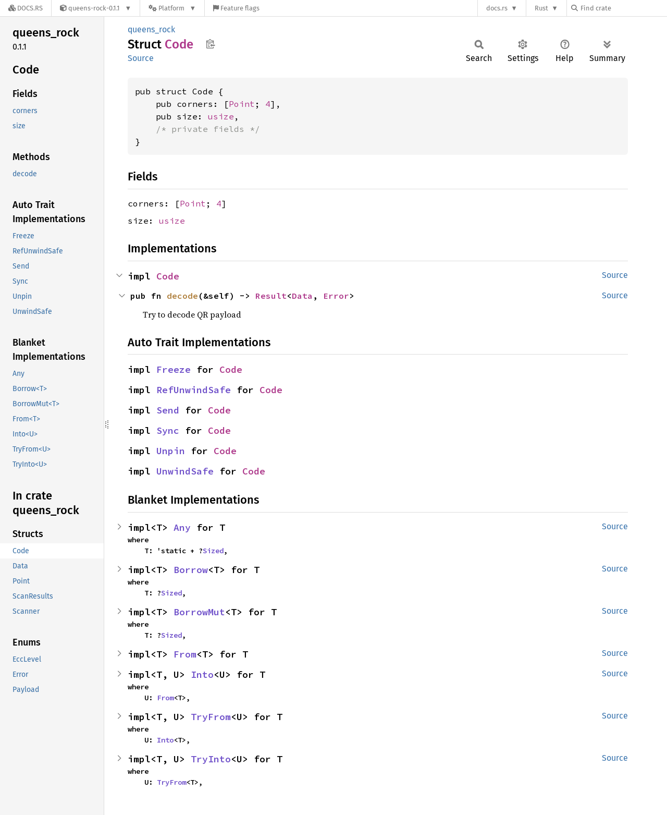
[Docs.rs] (25, 8)
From (185, 654)
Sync (167, 430)
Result (271, 295)
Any (182, 527)
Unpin (170, 451)
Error (336, 295)
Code (167, 276)
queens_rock (151, 29)
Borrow (191, 570)
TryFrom (211, 717)
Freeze (173, 369)
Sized (213, 550)
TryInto (211, 759)
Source (141, 58)
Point (242, 104)
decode (182, 295)
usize (221, 116)
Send (167, 410)
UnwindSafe (185, 471)
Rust (541, 8)
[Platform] (172, 8)
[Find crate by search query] (623, 8)
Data (302, 295)
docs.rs (497, 8)
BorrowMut (199, 612)
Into (202, 674)
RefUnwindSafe (193, 390)
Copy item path (210, 44)
